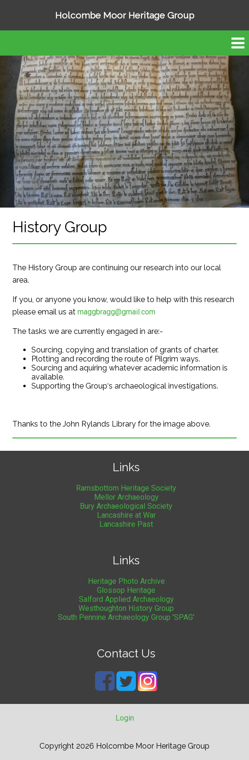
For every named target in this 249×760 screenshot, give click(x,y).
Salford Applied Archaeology (126, 599)
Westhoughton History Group (126, 608)
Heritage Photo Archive (126, 581)
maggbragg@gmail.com (116, 311)
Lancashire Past (126, 524)
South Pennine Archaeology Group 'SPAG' (126, 617)
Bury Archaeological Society (126, 506)
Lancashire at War (126, 515)
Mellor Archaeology (126, 497)
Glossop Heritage (126, 590)
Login (124, 717)
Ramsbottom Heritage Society (126, 488)
